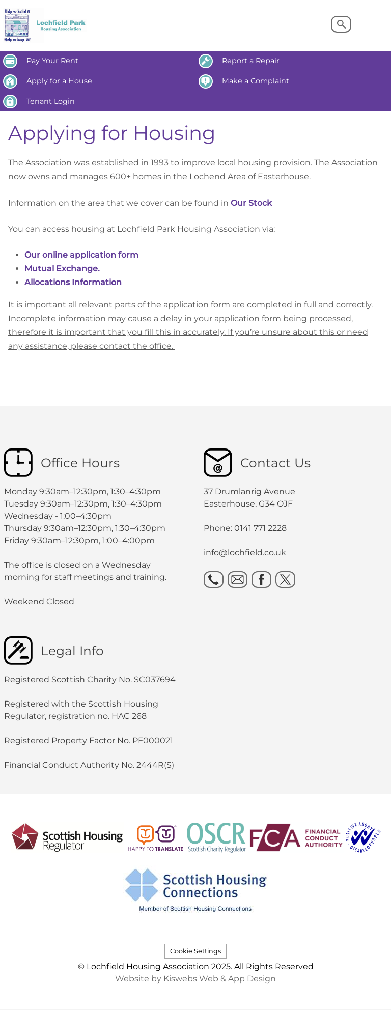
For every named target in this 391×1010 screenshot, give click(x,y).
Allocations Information (73, 282)
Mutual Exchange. (62, 268)
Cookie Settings (195, 951)
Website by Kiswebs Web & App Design (195, 979)
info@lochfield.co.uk (245, 552)
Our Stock (252, 203)
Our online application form (81, 255)
